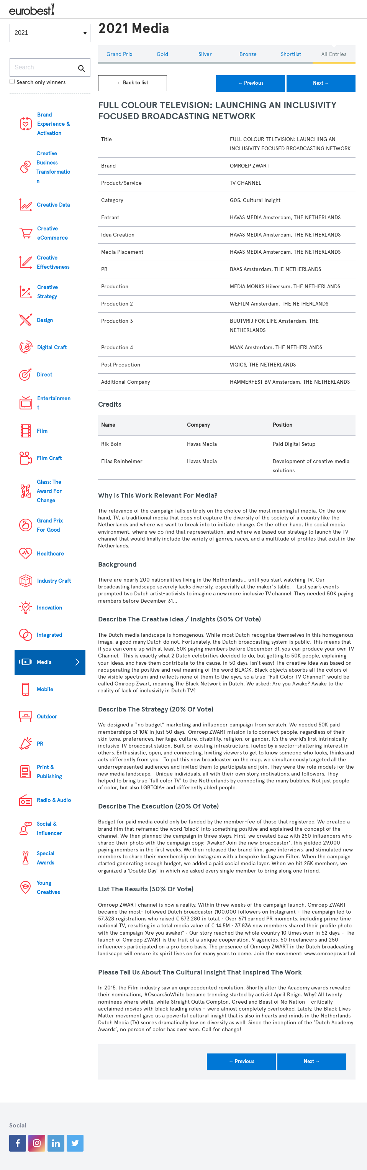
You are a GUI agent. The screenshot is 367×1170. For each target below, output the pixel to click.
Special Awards (45, 858)
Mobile (45, 689)
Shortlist (291, 54)
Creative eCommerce (52, 233)
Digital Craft (52, 347)
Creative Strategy (47, 292)
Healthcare (50, 553)
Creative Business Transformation (53, 167)
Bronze (248, 54)
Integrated (49, 635)
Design (45, 320)
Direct (44, 374)
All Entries (333, 54)
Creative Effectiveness (53, 262)
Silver (205, 54)
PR (40, 744)
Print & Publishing (49, 772)
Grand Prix (119, 54)
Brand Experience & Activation (53, 124)
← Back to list (132, 83)
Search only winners (38, 82)
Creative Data (53, 205)
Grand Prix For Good (49, 525)
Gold (162, 54)
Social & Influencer (49, 828)
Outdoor (47, 716)
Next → (321, 83)
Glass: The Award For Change (49, 491)
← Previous (251, 83)
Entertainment (53, 403)
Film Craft (49, 458)
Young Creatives (48, 888)
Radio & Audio (54, 800)
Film (42, 431)
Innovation (49, 608)
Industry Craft (54, 581)
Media (44, 662)
